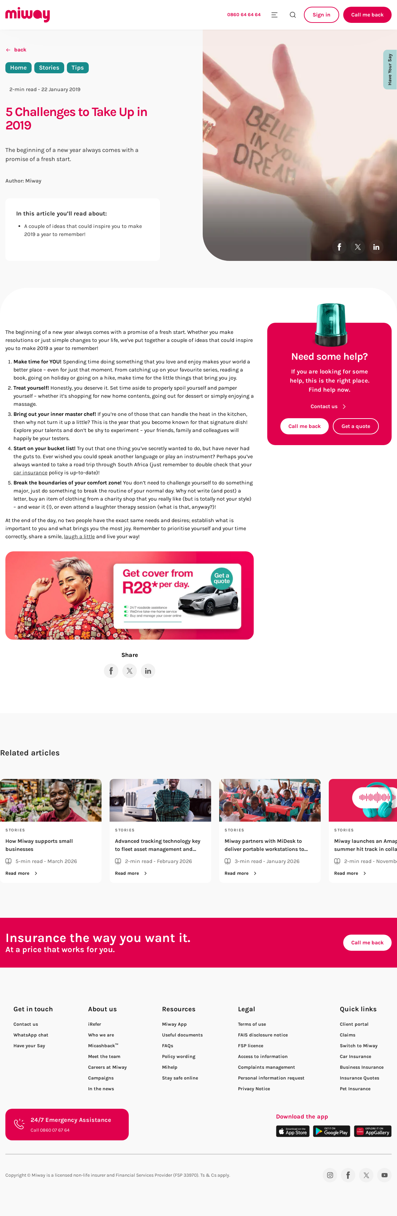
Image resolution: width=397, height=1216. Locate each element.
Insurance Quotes (359, 1078)
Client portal (354, 1024)
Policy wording (178, 1056)
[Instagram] (330, 1175)
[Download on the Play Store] (331, 1131)
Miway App (174, 1024)
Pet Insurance (355, 1089)
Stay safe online (180, 1078)
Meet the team (104, 1056)
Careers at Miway (107, 1067)
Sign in (321, 14)
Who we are (101, 1035)
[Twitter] (366, 1175)
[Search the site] (293, 15)
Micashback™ (103, 1046)
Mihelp (169, 1067)
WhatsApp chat (30, 1035)
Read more (22, 873)
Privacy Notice (254, 1089)
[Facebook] (348, 1175)
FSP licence (250, 1046)
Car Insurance (355, 1056)
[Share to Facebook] (339, 247)
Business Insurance (362, 1067)
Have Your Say (390, 69)
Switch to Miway (359, 1046)
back (15, 49)
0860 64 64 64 (244, 14)
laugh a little (79, 536)
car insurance (30, 472)
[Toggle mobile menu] (274, 15)
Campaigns (101, 1078)
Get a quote (356, 426)
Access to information (263, 1056)
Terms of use (252, 1024)
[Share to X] (358, 247)
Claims (347, 1035)
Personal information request (271, 1078)
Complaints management (266, 1067)
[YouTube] (384, 1175)
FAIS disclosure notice (263, 1035)
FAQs (167, 1046)
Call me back (367, 14)
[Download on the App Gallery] (373, 1131)
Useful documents (182, 1035)
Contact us (329, 406)
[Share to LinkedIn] (376, 247)
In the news (101, 1089)
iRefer (94, 1024)
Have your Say (29, 1046)
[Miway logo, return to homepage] (27, 15)
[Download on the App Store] (292, 1131)
